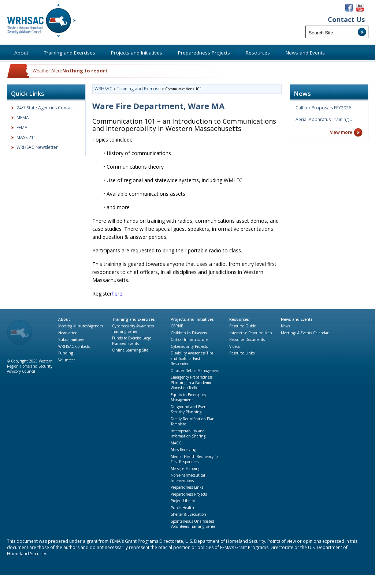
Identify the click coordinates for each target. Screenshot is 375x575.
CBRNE (177, 325)
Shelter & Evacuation (188, 514)
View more (341, 132)
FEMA (21, 127)
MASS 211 (26, 137)
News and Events (297, 319)
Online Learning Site (130, 350)
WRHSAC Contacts (74, 346)
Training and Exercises (133, 319)
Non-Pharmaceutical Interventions (188, 478)
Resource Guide (242, 325)
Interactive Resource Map (250, 332)
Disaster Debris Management (195, 370)
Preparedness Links (187, 487)
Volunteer (66, 359)
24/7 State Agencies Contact (45, 108)
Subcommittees (71, 339)
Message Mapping (185, 468)
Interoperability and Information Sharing (188, 433)
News (285, 325)
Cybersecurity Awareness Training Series (133, 328)
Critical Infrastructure (189, 339)
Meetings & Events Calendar (304, 332)
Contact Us (346, 19)
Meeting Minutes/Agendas (80, 325)
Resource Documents (247, 339)
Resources (239, 319)
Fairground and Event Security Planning (189, 409)
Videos (234, 346)
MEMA (22, 117)
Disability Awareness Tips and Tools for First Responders (192, 358)
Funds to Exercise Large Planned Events (131, 340)
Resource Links (242, 353)
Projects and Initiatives (192, 319)
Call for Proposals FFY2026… (325, 108)
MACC (176, 443)
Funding (65, 353)
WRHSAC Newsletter (37, 147)
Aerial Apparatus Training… (324, 119)
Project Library (183, 500)
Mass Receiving (183, 449)
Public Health (182, 507)
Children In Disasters (189, 332)
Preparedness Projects (189, 494)
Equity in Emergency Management (188, 397)
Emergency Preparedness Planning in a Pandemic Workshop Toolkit (191, 382)
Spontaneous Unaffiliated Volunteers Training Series (193, 524)
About (64, 319)
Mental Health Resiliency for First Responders (195, 459)
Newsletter (67, 332)
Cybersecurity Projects (189, 346)
